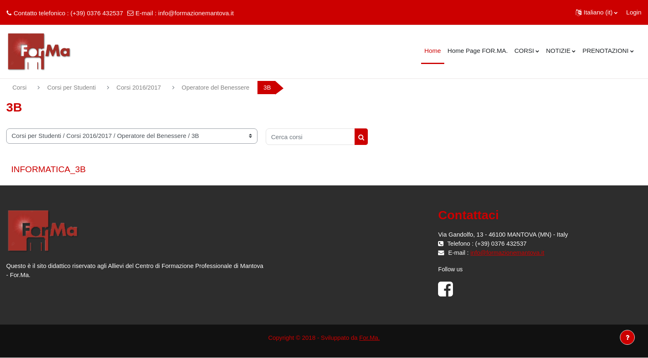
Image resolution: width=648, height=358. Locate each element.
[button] (596, 12)
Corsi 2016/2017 (140, 87)
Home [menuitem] (432, 50)
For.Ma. (370, 337)
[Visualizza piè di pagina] (627, 337)
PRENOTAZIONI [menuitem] (605, 50)
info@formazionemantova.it (196, 13)
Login (633, 12)
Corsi (19, 87)
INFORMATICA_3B (48, 169)
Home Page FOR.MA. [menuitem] (478, 50)
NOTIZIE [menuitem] (558, 50)
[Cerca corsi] (310, 137)
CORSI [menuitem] (524, 50)
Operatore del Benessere (219, 87)
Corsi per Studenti (72, 87)
